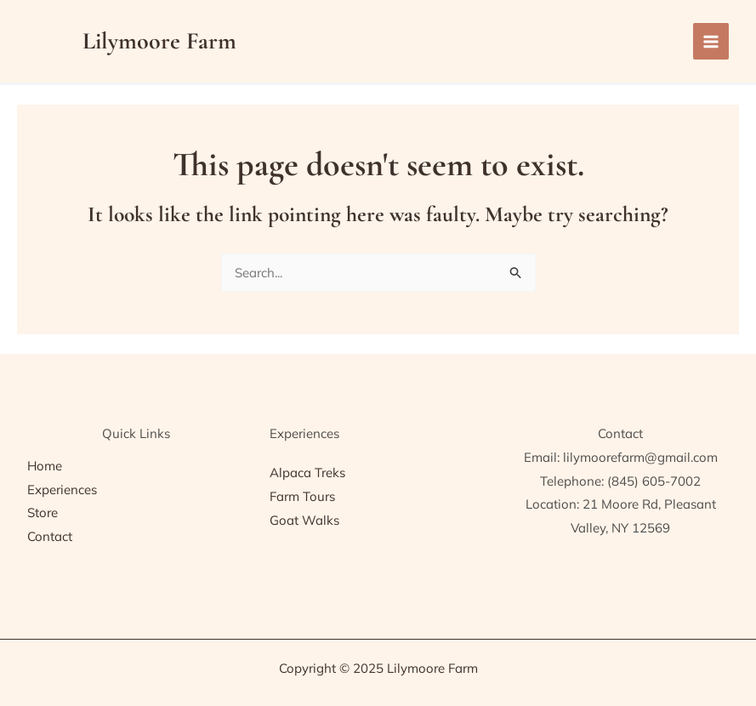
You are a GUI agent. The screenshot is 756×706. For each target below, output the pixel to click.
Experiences (62, 489)
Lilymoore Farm (159, 40)
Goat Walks (304, 520)
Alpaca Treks (307, 472)
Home (44, 466)
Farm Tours (302, 496)
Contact (49, 536)
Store (42, 512)
